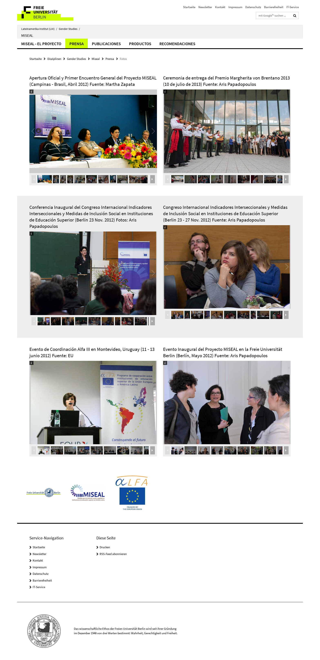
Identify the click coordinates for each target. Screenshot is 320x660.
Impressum (235, 7)
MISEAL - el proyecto (41, 43)
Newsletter (205, 7)
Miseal (27, 35)
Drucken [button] (105, 547)
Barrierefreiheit (273, 7)
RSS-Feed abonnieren (113, 554)
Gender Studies (69, 28)
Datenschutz (253, 7)
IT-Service (292, 7)
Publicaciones (106, 43)
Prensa (76, 43)
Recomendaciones (177, 43)
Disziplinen (54, 59)
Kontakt (220, 7)
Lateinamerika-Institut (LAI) (39, 28)
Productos (140, 43)
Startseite (189, 7)
